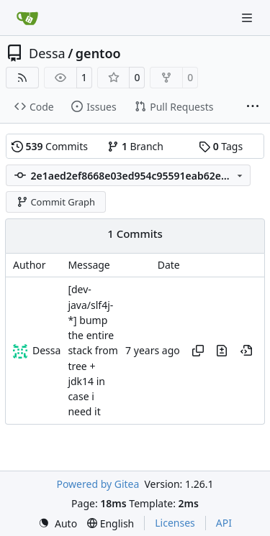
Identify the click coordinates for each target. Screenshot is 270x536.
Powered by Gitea (97, 484)
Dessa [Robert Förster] (46, 350)
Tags (221, 146)
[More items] (252, 107)
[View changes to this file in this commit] (222, 350)
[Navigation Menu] (248, 17)
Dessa (47, 53)
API (224, 523)
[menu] (57, 523)
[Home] (27, 18)
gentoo (98, 53)
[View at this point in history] (246, 350)
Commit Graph (56, 201)
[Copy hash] (198, 350)
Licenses (175, 523)
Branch (135, 146)
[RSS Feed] (22, 77)
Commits (50, 146)
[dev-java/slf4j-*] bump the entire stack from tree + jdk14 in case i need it (92, 351)
